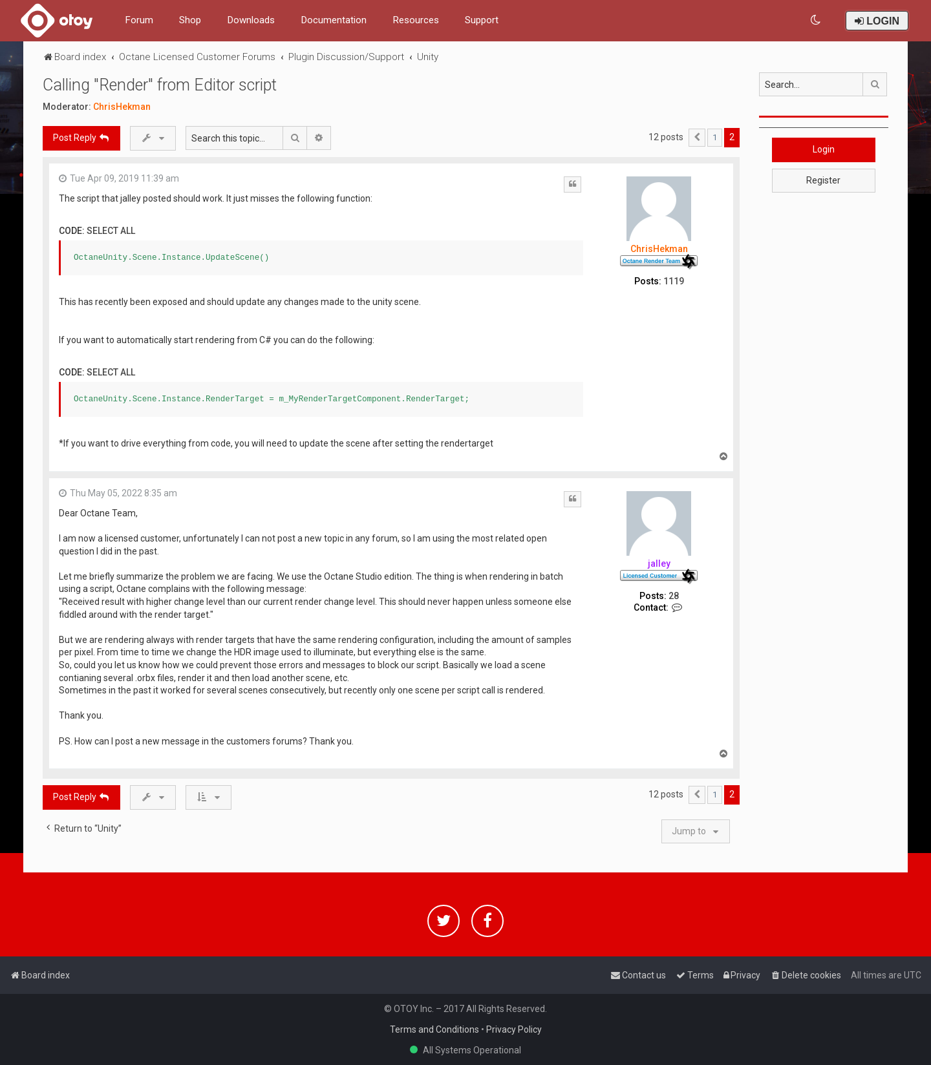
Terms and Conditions (434, 1029)
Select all (111, 231)
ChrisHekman (122, 106)
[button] (697, 138)
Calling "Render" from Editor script (160, 85)
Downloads (251, 20)
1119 (673, 281)
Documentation (334, 20)
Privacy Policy (514, 1029)
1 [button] (714, 137)
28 (674, 596)
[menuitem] (816, 20)
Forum (139, 20)
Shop (190, 20)
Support (481, 20)
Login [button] (824, 149)
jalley (659, 563)
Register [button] (823, 180)
